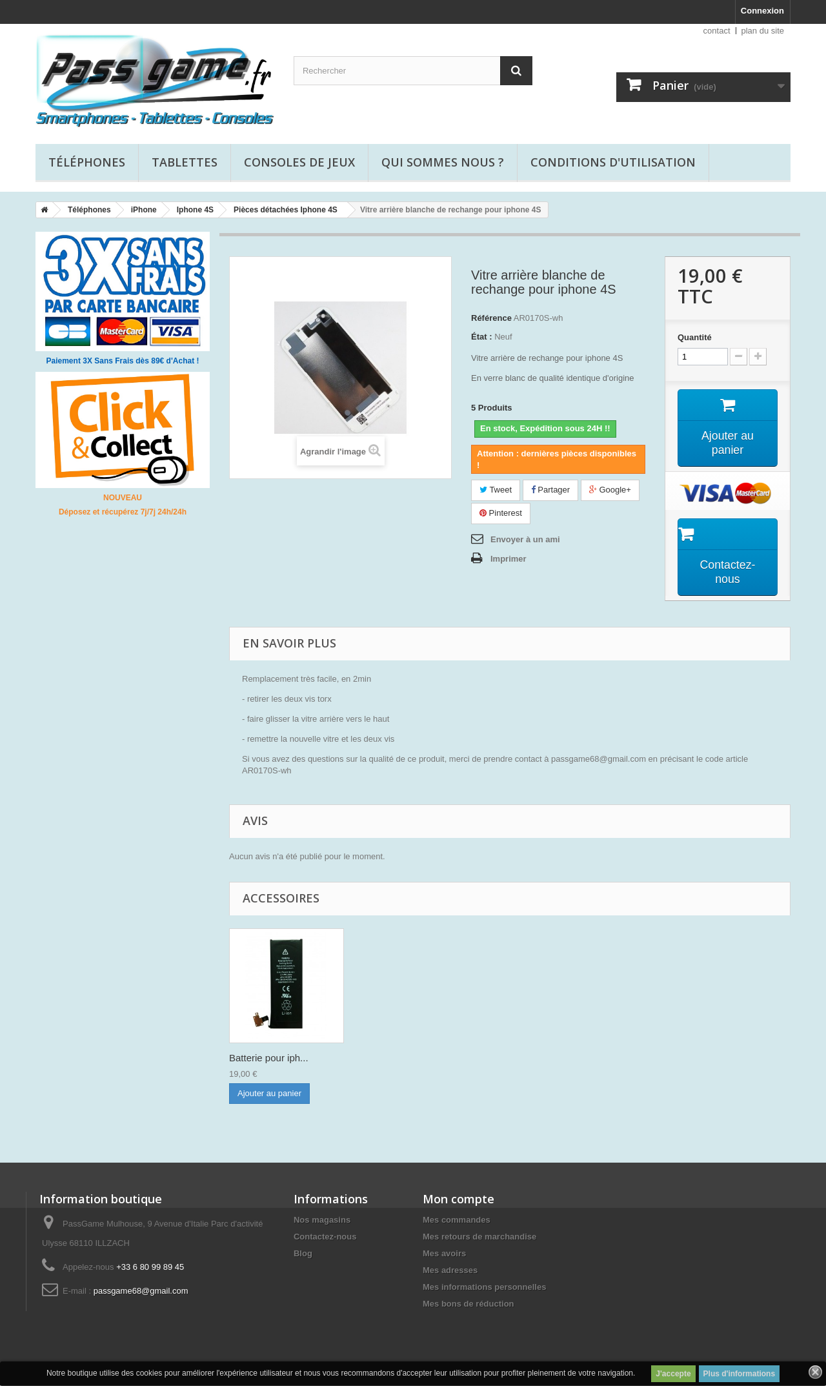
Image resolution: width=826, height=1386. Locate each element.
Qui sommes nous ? (442, 162)
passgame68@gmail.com (141, 1291)
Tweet (495, 489)
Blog (303, 1254)
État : (481, 336)
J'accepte (673, 1373)
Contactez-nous (325, 1237)
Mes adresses (450, 1271)
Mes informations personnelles (484, 1287)
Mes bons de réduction (468, 1304)
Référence (491, 318)
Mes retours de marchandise (479, 1237)
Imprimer (508, 559)
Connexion (762, 10)
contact (716, 31)
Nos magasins (322, 1220)
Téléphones (86, 162)
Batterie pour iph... (396, 1058)
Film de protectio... (268, 1058)
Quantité (695, 337)
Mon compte (458, 1199)
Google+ (610, 489)
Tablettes (184, 162)
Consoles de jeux (299, 162)
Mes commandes (456, 1220)
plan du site (763, 31)
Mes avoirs (444, 1254)
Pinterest (500, 513)
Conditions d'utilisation (613, 162)
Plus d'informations (739, 1373)
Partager (550, 489)
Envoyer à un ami (525, 539)
